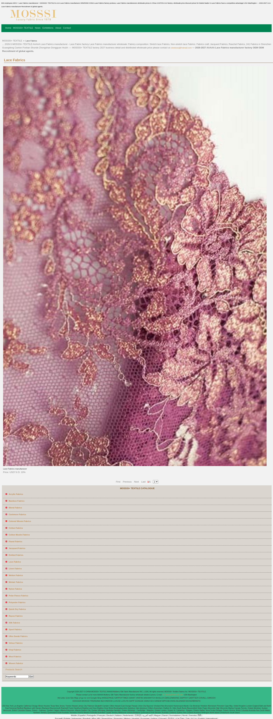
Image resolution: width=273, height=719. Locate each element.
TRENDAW (95, 701)
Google (93, 698)
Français (101, 715)
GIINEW (158, 701)
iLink (68, 698)
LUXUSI (117, 701)
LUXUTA (125, 701)
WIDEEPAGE (108, 698)
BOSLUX (160, 698)
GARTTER (193, 698)
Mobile (74, 715)
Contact (67, 28)
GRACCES (149, 701)
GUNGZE (139, 701)
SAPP (131, 701)
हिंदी (199, 715)
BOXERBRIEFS (193, 701)
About (58, 28)
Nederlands (128, 715)
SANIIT (132, 698)
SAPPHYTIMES (121, 698)
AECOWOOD (107, 701)
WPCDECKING (169, 701)
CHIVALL (202, 698)
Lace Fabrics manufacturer (15, 469)
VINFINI (139, 698)
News (38, 28)
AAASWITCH (149, 698)
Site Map (74, 698)
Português (91, 715)
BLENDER (181, 701)
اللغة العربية (147, 715)
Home (8, 28)
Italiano (118, 715)
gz (82, 698)
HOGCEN (77, 701)
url (80, 698)
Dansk (165, 715)
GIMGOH (211, 698)
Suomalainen (175, 715)
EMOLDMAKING (171, 698)
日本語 (138, 715)
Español (81, 715)
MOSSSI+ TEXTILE (23, 28)
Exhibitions (47, 28)
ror (85, 698)
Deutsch (110, 715)
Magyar (157, 715)
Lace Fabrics (31, 41)
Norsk (185, 715)
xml (88, 698)
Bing (99, 698)
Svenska (193, 715)
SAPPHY (184, 698)
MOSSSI (86, 701)
